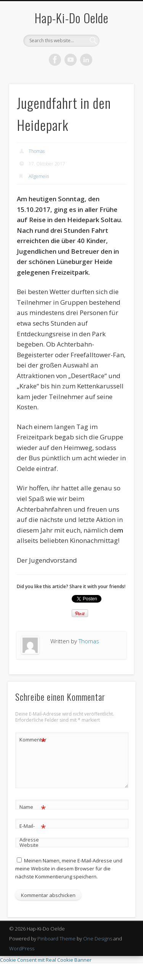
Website (29, 845)
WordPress (21, 948)
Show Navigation (115, 68)
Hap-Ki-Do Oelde (71, 18)
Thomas (37, 151)
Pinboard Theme (56, 938)
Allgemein (39, 176)
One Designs (97, 938)
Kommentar (32, 739)
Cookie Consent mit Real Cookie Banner (46, 959)
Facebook (55, 60)
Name (32, 807)
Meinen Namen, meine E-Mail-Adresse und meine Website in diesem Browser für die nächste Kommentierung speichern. (68, 868)
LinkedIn (86, 60)
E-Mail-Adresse (32, 831)
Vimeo (70, 60)
